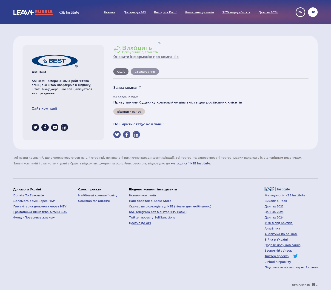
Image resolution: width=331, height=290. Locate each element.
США (121, 71)
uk (313, 12)
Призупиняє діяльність (140, 49)
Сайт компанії (44, 108)
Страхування (145, 71)
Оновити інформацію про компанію (146, 57)
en (300, 12)
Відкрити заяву (129, 111)
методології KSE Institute (190, 163)
